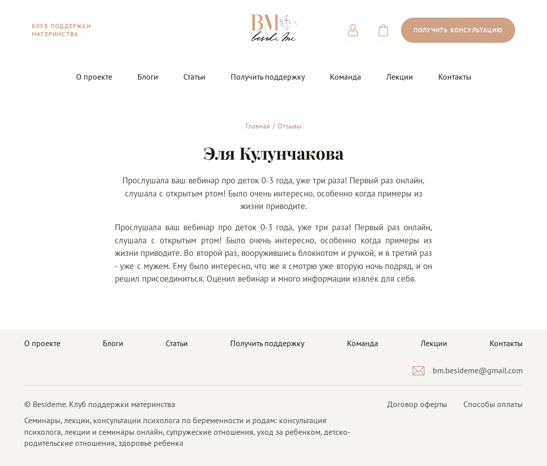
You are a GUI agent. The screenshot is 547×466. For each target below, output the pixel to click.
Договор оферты (417, 404)
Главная (258, 125)
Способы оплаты (493, 404)
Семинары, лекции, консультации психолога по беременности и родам (149, 420)
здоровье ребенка (150, 443)
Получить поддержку (268, 77)
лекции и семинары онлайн (113, 432)
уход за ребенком (288, 432)
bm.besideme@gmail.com (478, 370)
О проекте (94, 77)
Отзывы (289, 125)
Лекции (399, 77)
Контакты (454, 77)
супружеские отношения (209, 432)
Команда (345, 77)
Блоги (148, 77)
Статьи (194, 77)
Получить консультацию (458, 30)
